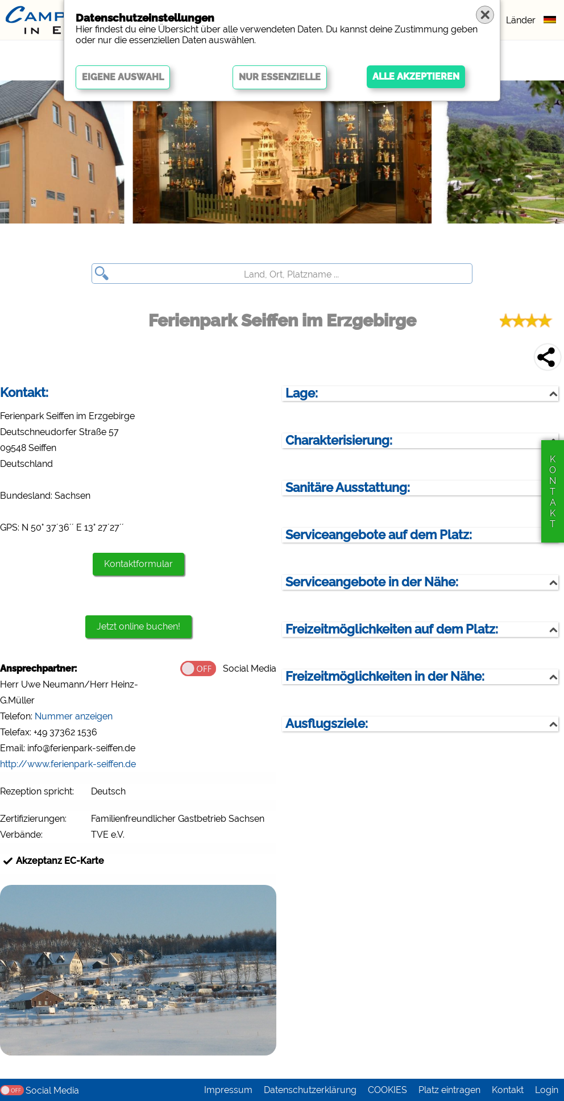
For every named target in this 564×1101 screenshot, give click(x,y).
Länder (521, 20)
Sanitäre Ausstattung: (347, 488)
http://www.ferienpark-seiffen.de (68, 764)
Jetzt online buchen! (138, 626)
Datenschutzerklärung (310, 1090)
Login (546, 1090)
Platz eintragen (449, 1090)
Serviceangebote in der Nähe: (371, 582)
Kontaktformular (138, 563)
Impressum (228, 1090)
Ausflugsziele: (326, 724)
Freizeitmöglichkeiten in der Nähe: (384, 676)
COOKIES (387, 1090)
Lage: (301, 393)
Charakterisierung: (338, 440)
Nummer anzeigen (74, 716)
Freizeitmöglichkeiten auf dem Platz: (391, 629)
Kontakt (508, 1090)
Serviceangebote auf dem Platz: (378, 535)
